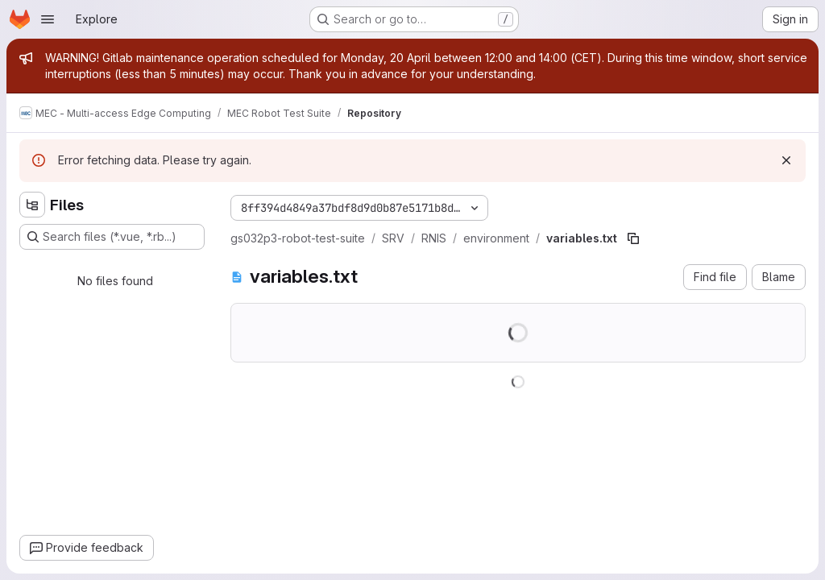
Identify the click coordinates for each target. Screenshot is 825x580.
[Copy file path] (633, 238)
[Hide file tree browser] (32, 205)
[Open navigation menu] (47, 19)
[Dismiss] (786, 160)
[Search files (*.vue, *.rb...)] (112, 237)
